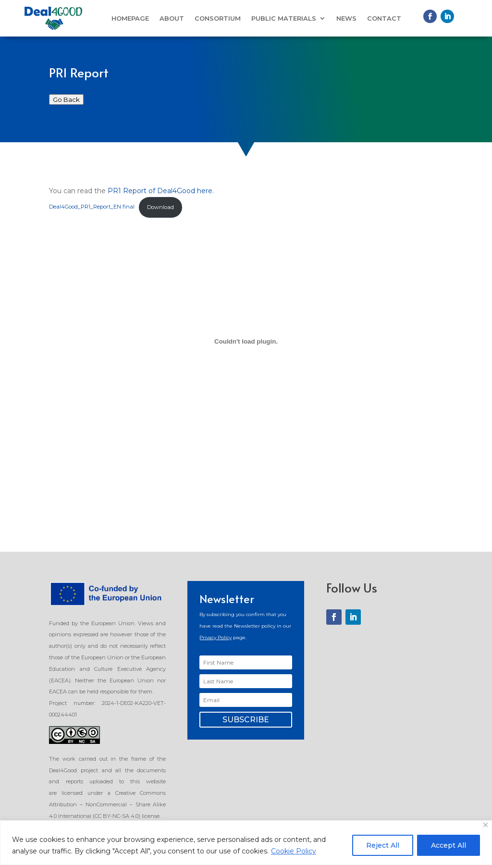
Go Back (66, 99)
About (172, 18)
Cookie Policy (293, 851)
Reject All (382, 845)
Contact (384, 18)
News (346, 18)
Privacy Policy (215, 637)
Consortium (218, 18)
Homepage (130, 18)
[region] (246, 842)
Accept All (448, 845)
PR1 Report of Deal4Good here (160, 190)
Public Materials (283, 18)
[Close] (485, 825)
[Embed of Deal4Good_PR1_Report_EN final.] (246, 341)
